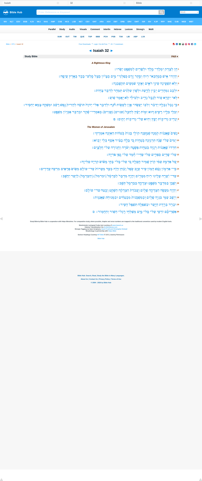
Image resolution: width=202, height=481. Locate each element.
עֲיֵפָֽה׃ (63, 76)
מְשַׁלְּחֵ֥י (131, 212)
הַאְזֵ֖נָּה (109, 133)
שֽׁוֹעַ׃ (111, 98)
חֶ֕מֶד (132, 154)
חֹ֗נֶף (113, 105)
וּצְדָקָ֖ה (143, 183)
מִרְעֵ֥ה (55, 169)
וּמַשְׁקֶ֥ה (47, 105)
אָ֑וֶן (129, 105)
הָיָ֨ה (116, 169)
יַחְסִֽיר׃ (28, 105)
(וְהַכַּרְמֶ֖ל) (87, 176)
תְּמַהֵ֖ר (118, 90)
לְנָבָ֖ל (152, 98)
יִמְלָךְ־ (159, 69)
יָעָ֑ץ (154, 119)
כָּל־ (117, 162)
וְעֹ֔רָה (126, 147)
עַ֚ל (174, 162)
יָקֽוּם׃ (120, 119)
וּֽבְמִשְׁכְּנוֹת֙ (138, 197)
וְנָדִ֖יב (173, 119)
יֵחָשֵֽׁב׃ (65, 176)
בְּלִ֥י (104, 140)
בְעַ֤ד (109, 169)
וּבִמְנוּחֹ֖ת (112, 197)
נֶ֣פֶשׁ (63, 105)
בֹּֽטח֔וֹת (119, 133)
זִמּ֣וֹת (144, 112)
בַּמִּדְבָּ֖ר (163, 183)
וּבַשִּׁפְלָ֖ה (144, 204)
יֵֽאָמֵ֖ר (120, 98)
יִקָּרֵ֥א (167, 98)
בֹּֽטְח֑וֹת (140, 140)
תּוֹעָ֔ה (81, 105)
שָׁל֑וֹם (144, 190)
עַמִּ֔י (159, 162)
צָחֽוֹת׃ (98, 90)
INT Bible (100, 235)
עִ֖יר (144, 169)
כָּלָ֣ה (127, 140)
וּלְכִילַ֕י (135, 98)
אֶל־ (96, 105)
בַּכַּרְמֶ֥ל (132, 183)
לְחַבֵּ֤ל (129, 112)
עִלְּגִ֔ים (127, 90)
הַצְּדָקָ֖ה (154, 190)
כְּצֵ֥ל (97, 76)
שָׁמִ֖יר (145, 162)
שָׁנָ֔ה (159, 140)
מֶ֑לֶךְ (150, 69)
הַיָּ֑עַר (154, 204)
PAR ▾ (175, 56)
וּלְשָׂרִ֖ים (140, 69)
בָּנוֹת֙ (128, 133)
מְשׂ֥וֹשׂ (75, 169)
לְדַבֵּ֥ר (108, 90)
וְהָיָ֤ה (131, 176)
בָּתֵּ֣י (111, 162)
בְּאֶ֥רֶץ (73, 76)
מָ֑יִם (140, 212)
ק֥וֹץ (152, 162)
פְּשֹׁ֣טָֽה (134, 147)
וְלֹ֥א (174, 83)
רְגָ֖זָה (153, 147)
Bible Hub (101, 238)
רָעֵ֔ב (56, 105)
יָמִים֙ (173, 140)
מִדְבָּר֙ (123, 176)
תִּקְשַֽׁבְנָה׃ (118, 83)
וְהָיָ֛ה (173, 190)
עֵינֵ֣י (156, 83)
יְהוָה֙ (89, 105)
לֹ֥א (127, 98)
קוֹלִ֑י (136, 133)
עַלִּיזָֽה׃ (84, 162)
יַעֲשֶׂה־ (137, 105)
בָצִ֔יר (119, 140)
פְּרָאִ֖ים (65, 169)
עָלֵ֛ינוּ (157, 176)
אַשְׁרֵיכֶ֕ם (170, 212)
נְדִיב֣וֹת (163, 119)
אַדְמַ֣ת (167, 162)
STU (13, 44)
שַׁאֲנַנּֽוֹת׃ (98, 197)
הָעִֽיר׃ (123, 204)
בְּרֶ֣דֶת (163, 204)
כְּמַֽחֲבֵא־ (156, 76)
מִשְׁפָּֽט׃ (57, 112)
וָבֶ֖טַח (104, 190)
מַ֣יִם (113, 76)
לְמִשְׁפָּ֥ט (129, 69)
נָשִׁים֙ (174, 133)
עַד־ (91, 169)
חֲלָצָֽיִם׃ (97, 147)
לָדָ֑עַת (146, 90)
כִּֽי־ (173, 169)
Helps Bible (112, 231)
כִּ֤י (175, 105)
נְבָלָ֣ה (163, 105)
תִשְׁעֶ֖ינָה (165, 83)
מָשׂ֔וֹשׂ (103, 162)
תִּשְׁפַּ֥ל (133, 204)
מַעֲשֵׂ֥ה (164, 190)
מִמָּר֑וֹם (141, 176)
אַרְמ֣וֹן (165, 169)
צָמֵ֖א (38, 105)
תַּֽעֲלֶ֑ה (136, 162)
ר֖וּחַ (146, 76)
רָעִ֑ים (158, 112)
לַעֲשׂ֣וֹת (121, 105)
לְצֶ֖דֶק (169, 69)
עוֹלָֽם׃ (88, 190)
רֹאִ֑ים (148, 83)
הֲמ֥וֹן (150, 169)
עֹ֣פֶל (130, 169)
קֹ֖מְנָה (155, 133)
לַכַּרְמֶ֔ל (112, 176)
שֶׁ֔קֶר (86, 112)
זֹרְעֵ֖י (160, 212)
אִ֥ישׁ (165, 76)
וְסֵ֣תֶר (138, 76)
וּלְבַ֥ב (173, 90)
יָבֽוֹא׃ (96, 140)
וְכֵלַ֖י (174, 112)
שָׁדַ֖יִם (166, 154)
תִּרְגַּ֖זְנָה (150, 140)
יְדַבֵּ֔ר (155, 105)
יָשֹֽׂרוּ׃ (118, 69)
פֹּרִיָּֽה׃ (111, 154)
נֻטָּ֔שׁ (158, 169)
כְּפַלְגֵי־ (122, 76)
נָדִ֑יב (143, 98)
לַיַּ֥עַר (75, 176)
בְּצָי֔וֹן (106, 76)
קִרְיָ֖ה (95, 162)
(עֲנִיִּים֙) (108, 112)
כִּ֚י (132, 140)
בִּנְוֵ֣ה (158, 197)
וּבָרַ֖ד (172, 204)
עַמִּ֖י (166, 197)
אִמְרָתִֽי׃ (98, 133)
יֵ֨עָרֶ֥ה (165, 176)
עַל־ (140, 119)
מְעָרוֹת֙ (100, 169)
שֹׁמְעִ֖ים (131, 83)
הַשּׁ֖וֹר (113, 212)
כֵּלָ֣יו (166, 112)
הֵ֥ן (175, 69)
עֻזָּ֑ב (137, 169)
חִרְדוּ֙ (172, 147)
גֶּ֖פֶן (119, 154)
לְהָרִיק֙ (71, 105)
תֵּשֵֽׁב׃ (121, 183)
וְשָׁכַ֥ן (173, 183)
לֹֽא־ (174, 98)
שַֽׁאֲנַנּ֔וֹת (165, 133)
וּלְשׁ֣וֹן (137, 90)
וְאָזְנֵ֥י (140, 83)
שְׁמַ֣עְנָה (145, 133)
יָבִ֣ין (154, 90)
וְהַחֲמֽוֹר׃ (102, 212)
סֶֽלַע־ (89, 76)
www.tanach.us (117, 225)
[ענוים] (119, 112)
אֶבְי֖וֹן (67, 112)
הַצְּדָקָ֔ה (124, 190)
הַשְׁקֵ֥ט (113, 190)
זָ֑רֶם (131, 76)
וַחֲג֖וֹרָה (116, 147)
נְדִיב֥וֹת (131, 119)
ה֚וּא (151, 112)
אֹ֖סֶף (111, 140)
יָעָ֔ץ (137, 112)
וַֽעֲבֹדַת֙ (135, 190)
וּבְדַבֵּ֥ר (77, 112)
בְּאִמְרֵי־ (96, 112)
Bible (8, 44)
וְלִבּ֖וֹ (146, 105)
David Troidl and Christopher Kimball (114, 229)
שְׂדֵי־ (140, 154)
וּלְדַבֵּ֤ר (105, 105)
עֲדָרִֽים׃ (45, 169)
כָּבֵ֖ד (81, 76)
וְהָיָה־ (173, 76)
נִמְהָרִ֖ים (163, 90)
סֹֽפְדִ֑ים (156, 154)
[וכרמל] (100, 176)
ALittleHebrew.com (110, 227)
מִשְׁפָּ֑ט (152, 183)
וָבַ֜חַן (123, 169)
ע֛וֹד (159, 98)
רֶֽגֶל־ (122, 212)
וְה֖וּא (147, 119)
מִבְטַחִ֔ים (125, 197)
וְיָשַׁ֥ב (172, 197)
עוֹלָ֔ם (84, 169)
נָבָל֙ (170, 105)
